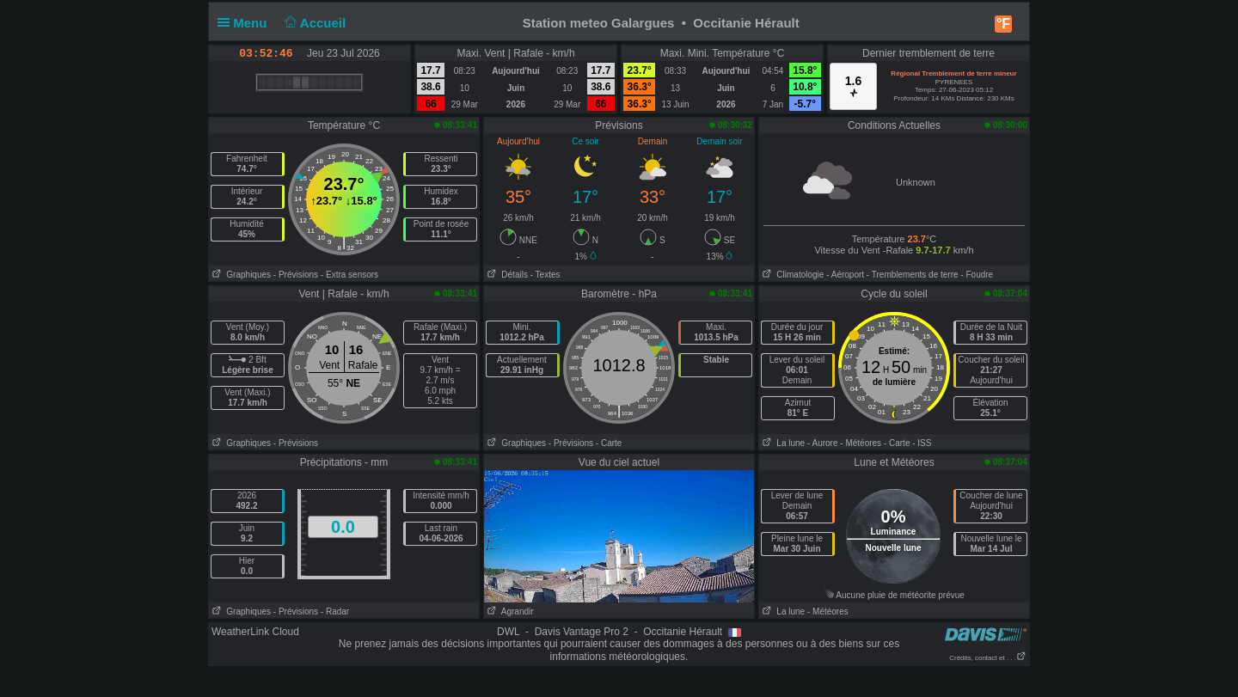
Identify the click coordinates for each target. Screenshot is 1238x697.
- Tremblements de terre (913, 274)
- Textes (545, 274)
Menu (246, 22)
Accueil (313, 22)
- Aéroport (845, 274)
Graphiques (240, 274)
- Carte (609, 443)
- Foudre (976, 274)
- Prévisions (295, 274)
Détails (506, 274)
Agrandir (509, 611)
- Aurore (822, 443)
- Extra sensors (349, 274)
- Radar (335, 611)
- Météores (860, 443)
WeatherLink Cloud (255, 632)
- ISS (921, 443)
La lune (782, 443)
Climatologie (791, 274)
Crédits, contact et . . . (988, 658)
